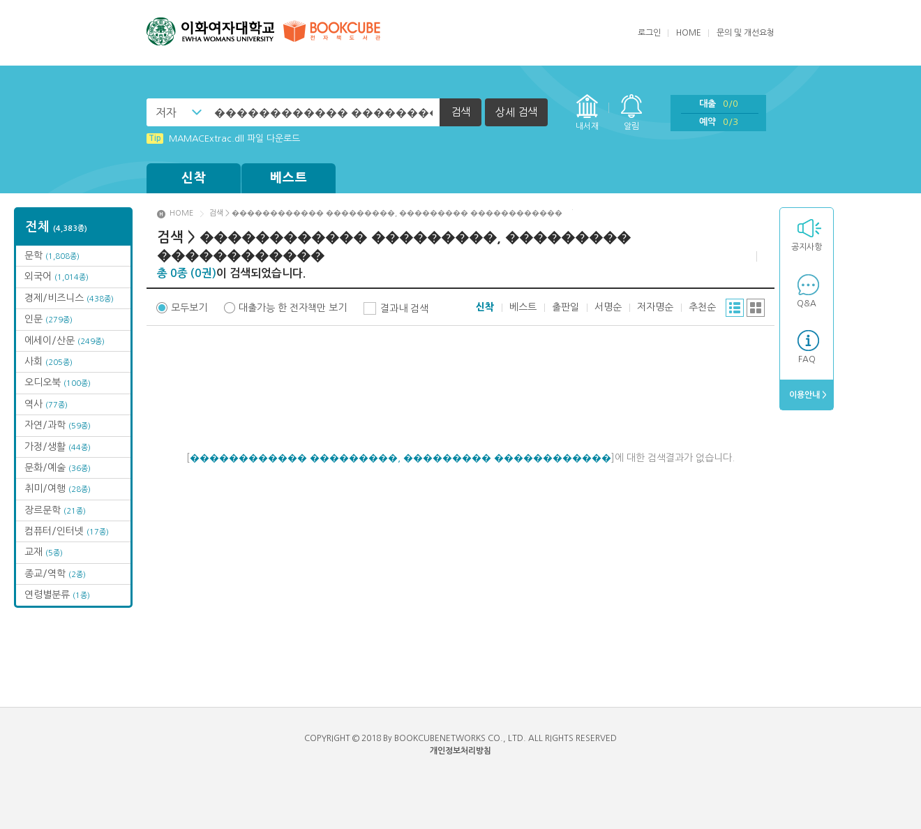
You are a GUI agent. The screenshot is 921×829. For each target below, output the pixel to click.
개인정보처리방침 (460, 751)
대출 (718, 103)
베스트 (289, 178)
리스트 (735, 308)
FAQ (807, 359)
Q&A (806, 303)
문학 (52, 255)
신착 (194, 178)
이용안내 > (807, 395)
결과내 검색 (404, 308)
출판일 (565, 307)
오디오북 (57, 382)
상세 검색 (516, 112)
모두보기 (189, 308)
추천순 (702, 307)
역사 (46, 404)
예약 (718, 121)
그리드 (756, 308)
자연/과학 (57, 425)
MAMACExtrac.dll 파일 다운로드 (223, 138)
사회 (48, 361)
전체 (56, 227)
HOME (688, 33)
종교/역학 (55, 573)
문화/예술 (57, 467)
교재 (43, 552)
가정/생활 (57, 446)
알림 (631, 126)
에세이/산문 (64, 340)
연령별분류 (57, 594)
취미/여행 (57, 488)
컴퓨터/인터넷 (66, 531)
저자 (166, 112)
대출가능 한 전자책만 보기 (293, 308)
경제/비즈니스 (69, 298)
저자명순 (655, 307)
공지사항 (806, 247)
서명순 (608, 307)
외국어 (56, 276)
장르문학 (55, 510)
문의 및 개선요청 (745, 33)
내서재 (587, 126)
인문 (48, 319)
